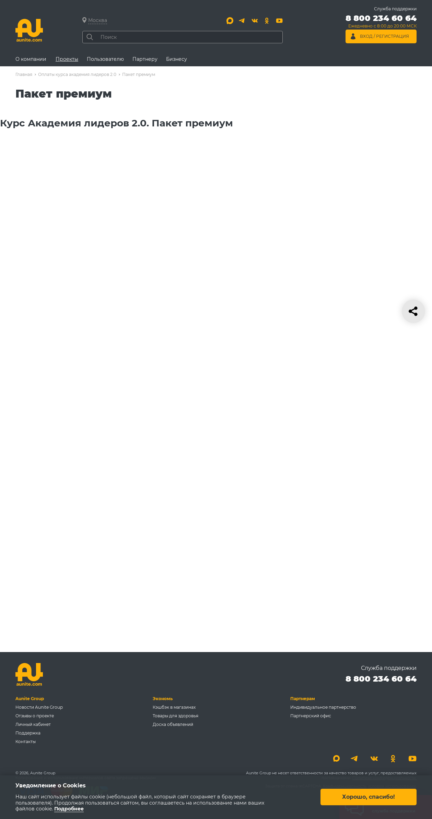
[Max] (229, 20)
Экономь (163, 698)
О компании (30, 59)
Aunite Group (29, 698)
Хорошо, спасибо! (368, 797)
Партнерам (302, 698)
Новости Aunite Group (39, 707)
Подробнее (69, 809)
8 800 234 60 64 (381, 679)
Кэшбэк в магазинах (174, 707)
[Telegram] (242, 20)
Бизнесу (176, 59)
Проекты (67, 59)
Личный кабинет (33, 724)
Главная (23, 74)
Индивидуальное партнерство (323, 707)
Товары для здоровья (175, 715)
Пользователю (105, 59)
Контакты (25, 741)
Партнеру (144, 59)
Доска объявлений (173, 724)
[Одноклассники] (267, 20)
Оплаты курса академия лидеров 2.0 (77, 74)
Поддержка (27, 733)
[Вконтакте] (254, 20)
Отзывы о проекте (34, 715)
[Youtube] (279, 20)
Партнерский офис (310, 715)
